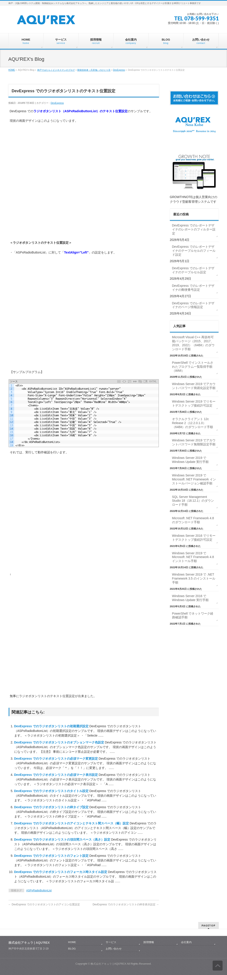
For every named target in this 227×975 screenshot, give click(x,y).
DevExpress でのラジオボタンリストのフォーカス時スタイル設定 (61, 872)
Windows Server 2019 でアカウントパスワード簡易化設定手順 (194, 386)
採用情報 (148, 942)
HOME (11, 70)
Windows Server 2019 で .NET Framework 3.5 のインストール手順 (193, 578)
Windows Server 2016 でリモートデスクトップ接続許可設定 (194, 537)
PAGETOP (208, 925)
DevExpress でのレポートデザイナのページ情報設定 (193, 305)
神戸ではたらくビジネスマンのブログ (56, 70)
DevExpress (119, 70)
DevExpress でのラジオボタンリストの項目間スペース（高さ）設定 (62, 839)
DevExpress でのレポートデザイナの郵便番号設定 (193, 287)
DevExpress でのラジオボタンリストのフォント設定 (51, 855)
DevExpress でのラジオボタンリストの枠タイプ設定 (51, 807)
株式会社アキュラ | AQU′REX (108, 963)
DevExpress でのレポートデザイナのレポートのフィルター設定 (193, 229)
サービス (111, 942)
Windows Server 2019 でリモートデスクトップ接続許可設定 (194, 403)
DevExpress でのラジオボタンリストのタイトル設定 (51, 791)
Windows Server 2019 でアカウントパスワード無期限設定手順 (194, 442)
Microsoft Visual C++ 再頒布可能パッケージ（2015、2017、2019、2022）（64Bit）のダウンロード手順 (193, 343)
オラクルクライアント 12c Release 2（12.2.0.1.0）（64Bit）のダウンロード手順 (192, 423)
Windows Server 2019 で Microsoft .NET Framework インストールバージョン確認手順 (194, 479)
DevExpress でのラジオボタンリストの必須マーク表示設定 (56, 774)
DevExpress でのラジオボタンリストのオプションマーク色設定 (59, 742)
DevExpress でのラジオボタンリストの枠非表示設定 (126, 904)
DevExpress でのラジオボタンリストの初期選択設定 (51, 726)
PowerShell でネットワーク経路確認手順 (192, 615)
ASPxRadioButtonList (39, 890)
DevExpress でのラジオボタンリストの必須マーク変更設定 (56, 758)
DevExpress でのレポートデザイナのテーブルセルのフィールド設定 (193, 250)
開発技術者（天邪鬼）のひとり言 (94, 70)
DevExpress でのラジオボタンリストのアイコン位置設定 (44, 904)
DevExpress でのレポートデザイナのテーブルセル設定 (193, 270)
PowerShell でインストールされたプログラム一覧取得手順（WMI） (192, 366)
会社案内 (186, 942)
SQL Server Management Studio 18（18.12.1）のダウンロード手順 (193, 501)
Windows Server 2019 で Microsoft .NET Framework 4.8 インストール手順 (193, 557)
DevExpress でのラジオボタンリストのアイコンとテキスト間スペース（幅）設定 (72, 823)
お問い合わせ (114, 948)
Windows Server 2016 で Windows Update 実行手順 (190, 598)
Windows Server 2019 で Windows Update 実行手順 (190, 460)
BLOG (72, 948)
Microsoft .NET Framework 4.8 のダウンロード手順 (193, 520)
